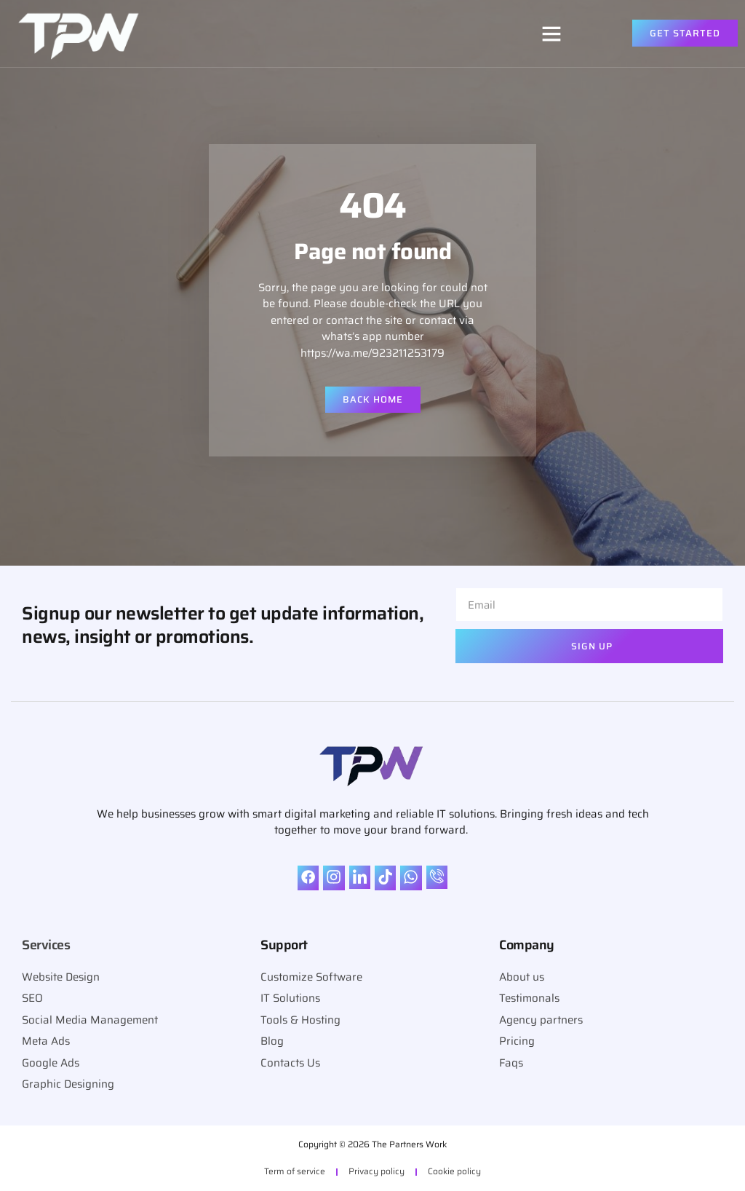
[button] (551, 33)
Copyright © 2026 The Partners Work (372, 1144)
